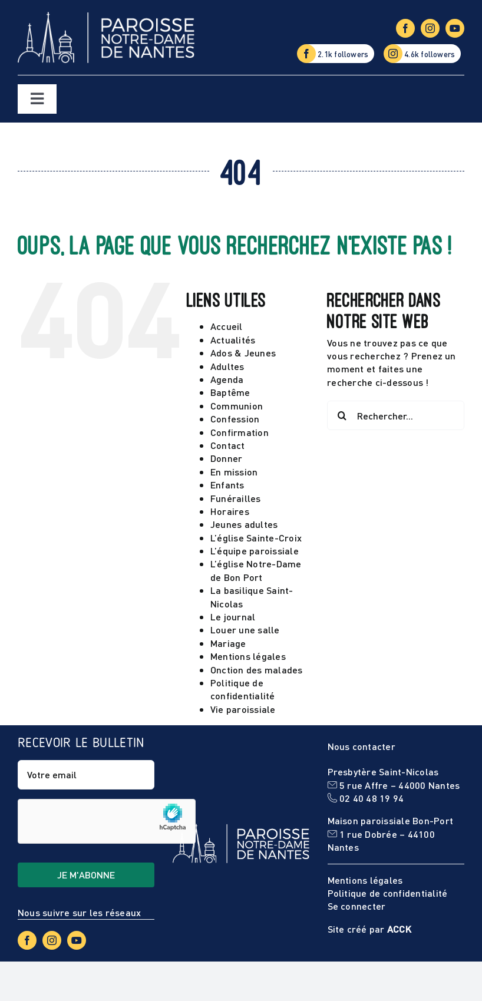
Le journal (232, 616)
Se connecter (357, 906)
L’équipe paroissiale (254, 550)
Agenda (226, 379)
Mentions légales (248, 656)
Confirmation (239, 432)
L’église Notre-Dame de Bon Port (256, 570)
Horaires (229, 511)
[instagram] (430, 28)
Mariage (228, 643)
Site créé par (369, 929)
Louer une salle (245, 629)
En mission (233, 471)
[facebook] (405, 28)
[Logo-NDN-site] (106, 16)
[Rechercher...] (395, 415)
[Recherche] (341, 415)
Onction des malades (256, 669)
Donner (226, 458)
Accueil (226, 326)
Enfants (227, 484)
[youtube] (454, 28)
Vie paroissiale (243, 709)
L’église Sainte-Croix (256, 537)
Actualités (232, 339)
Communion (236, 405)
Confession (234, 418)
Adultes (227, 366)
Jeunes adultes (244, 524)
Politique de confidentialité (242, 689)
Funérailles (235, 498)
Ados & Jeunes (243, 352)
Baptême (230, 392)
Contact (227, 445)
